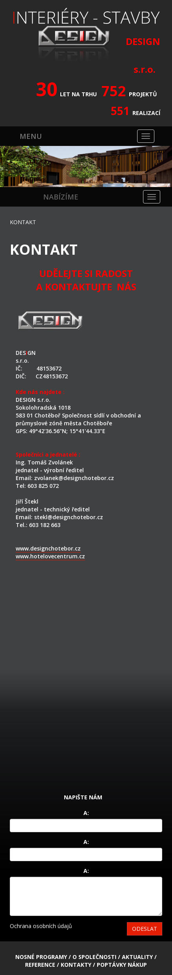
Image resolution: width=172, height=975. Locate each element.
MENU (31, 136)
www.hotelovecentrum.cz (50, 556)
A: (86, 813)
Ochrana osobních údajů (41, 926)
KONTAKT (23, 222)
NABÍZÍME (60, 196)
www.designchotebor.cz (48, 548)
